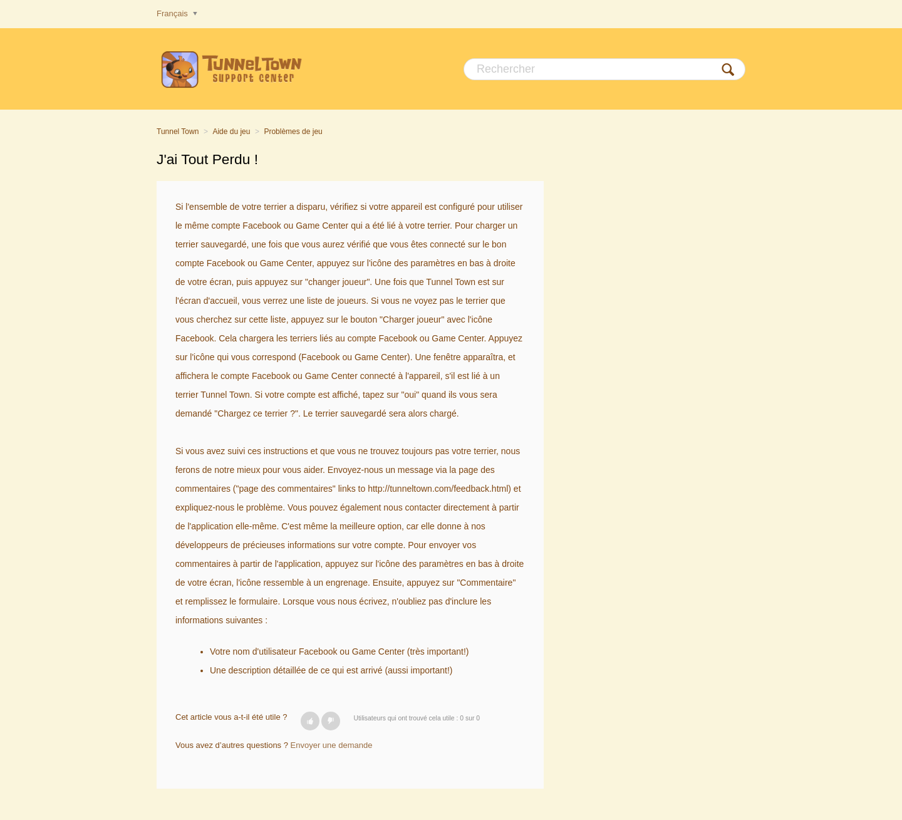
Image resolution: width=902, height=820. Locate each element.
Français (173, 13)
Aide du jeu (231, 131)
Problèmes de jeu (293, 131)
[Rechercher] (604, 69)
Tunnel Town (178, 131)
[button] (310, 721)
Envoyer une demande (332, 745)
